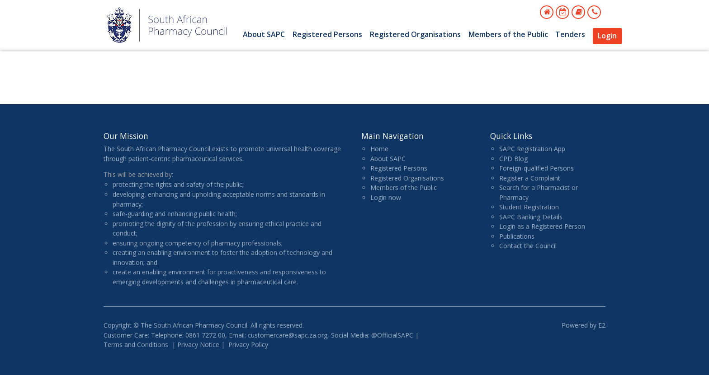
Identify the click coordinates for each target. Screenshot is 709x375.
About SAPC (264, 34)
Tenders (570, 34)
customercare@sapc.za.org (287, 335)
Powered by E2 (583, 325)
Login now (385, 197)
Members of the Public (508, 34)
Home (379, 148)
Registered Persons (327, 34)
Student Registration (529, 207)
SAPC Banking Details (530, 217)
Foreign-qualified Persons (536, 168)
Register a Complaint (529, 178)
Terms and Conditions (136, 344)
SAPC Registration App (532, 148)
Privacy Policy (248, 344)
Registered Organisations (415, 34)
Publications (516, 236)
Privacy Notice (198, 344)
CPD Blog (513, 158)
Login (607, 36)
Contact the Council (528, 245)
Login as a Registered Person (542, 226)
